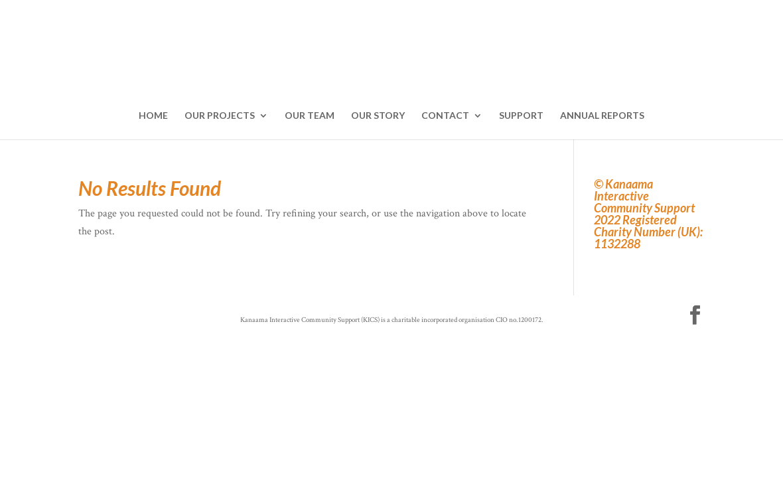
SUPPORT (521, 116)
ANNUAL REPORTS (602, 116)
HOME (153, 116)
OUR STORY (378, 116)
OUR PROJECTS (219, 116)
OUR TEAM (309, 116)
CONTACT (445, 116)
